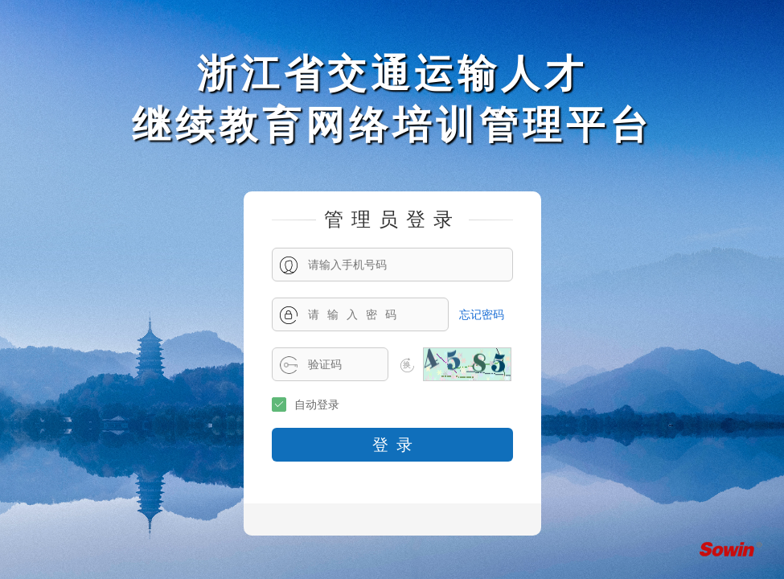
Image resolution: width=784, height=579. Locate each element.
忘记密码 (481, 314)
